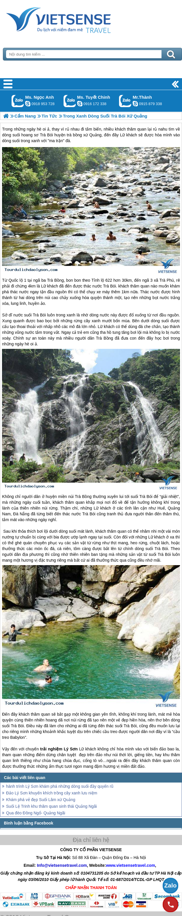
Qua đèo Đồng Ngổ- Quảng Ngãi (35, 813)
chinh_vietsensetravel (80, 104)
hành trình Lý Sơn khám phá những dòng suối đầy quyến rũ (59, 786)
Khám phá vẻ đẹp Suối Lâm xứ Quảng (40, 799)
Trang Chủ (73, 19)
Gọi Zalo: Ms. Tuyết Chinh (69, 100)
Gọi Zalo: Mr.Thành (125, 100)
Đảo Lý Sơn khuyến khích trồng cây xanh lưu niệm (51, 793)
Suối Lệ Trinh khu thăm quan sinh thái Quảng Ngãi (51, 806)
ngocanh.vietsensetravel (28, 104)
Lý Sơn (71, 749)
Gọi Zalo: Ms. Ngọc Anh (17, 100)
